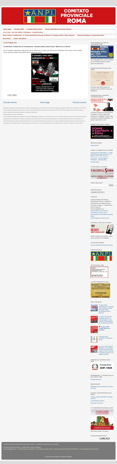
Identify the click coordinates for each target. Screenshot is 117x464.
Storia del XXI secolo (97, 403)
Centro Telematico (20, 38)
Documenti (7, 38)
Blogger (69, 456)
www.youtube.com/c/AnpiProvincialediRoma (66, 449)
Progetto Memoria (96, 379)
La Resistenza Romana (97, 400)
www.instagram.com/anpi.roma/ (100, 218)
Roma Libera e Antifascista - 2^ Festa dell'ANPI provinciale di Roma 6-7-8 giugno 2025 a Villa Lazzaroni (38, 35)
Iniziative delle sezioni (34, 29)
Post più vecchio (79, 102)
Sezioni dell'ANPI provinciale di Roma (58, 29)
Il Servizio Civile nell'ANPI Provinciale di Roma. (105, 338)
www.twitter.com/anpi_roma (99, 212)
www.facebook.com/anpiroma (99, 210)
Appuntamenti (95, 145)
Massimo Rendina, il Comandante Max (90, 35)
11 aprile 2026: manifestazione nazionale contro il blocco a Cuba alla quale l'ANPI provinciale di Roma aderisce (106, 309)
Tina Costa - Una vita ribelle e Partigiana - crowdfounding (23, 32)
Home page (7, 29)
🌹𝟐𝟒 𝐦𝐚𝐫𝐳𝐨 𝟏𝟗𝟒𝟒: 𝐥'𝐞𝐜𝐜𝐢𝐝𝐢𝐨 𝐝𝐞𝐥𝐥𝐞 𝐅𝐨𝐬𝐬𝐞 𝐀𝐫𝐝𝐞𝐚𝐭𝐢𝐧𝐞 (104, 328)
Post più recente (10, 102)
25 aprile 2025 (19, 29)
